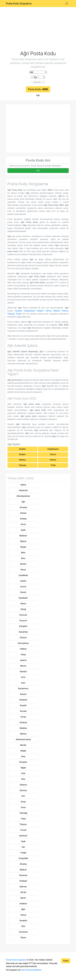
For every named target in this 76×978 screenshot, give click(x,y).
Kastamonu (23, 688)
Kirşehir (23, 705)
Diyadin (18, 311)
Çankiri (23, 581)
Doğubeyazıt (29, 311)
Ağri (38, 95)
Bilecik (23, 541)
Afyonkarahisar (23, 496)
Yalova (23, 915)
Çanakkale (23, 575)
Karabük (23, 920)
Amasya (23, 507)
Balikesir (23, 535)
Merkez (56, 311)
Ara (37, 170)
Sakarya (23, 785)
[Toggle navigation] (66, 3)
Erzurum (23, 620)
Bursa (23, 569)
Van (23, 847)
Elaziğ (23, 609)
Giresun (23, 637)
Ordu (23, 773)
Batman (23, 886)
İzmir (23, 677)
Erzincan (23, 615)
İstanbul (23, 671)
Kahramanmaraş (23, 739)
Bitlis (23, 552)
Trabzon (23, 824)
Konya (23, 717)
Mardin (23, 745)
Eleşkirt (40, 311)
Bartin (23, 898)
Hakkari (23, 649)
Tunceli (23, 830)
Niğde (23, 768)
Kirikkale (23, 881)
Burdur (23, 564)
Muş (23, 756)
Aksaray (23, 864)
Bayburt (23, 869)
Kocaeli (23, 711)
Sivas (23, 807)
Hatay (23, 654)
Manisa (23, 734)
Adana (23, 485)
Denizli (23, 592)
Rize (23, 779)
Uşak (23, 841)
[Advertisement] (38, 32)
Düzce (23, 937)
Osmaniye (23, 932)
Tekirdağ (23, 813)
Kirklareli (23, 700)
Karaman (23, 875)
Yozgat (23, 852)
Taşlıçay (11, 314)
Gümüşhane (23, 643)
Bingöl (23, 547)
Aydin (23, 530)
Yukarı (65, 961)
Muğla (23, 751)
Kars (23, 683)
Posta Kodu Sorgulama (19, 3)
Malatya (23, 728)
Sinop (23, 802)
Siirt (23, 796)
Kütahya (23, 722)
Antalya (23, 518)
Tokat (23, 818)
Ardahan (23, 903)
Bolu (23, 558)
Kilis (23, 926)
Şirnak (23, 892)
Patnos (65, 311)
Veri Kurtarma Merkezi (31, 970)
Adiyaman (23, 490)
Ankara (23, 513)
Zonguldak (23, 858)
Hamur (48, 311)
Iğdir (23, 909)
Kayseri (23, 694)
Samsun (23, 790)
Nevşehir (23, 762)
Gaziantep (23, 632)
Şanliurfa (23, 835)
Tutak (18, 314)
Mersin (23, 666)
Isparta (23, 660)
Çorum (23, 586)
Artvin (23, 524)
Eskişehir (23, 626)
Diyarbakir (23, 598)
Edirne (23, 603)
